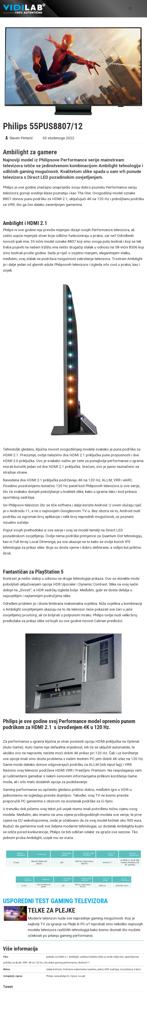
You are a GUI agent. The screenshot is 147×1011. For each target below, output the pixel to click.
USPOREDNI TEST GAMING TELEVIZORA (55, 901)
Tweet (8, 986)
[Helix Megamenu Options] (130, 8)
